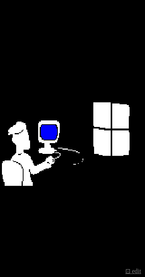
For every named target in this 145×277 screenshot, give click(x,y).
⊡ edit (133, 271)
